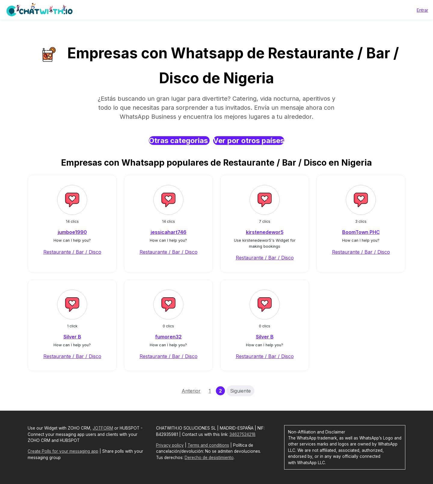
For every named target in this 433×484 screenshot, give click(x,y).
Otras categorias (179, 140)
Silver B (72, 337)
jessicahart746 (168, 232)
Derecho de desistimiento (209, 457)
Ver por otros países (248, 140)
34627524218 (242, 434)
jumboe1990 (72, 232)
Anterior (191, 391)
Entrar (422, 10)
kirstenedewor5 (265, 232)
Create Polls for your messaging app (63, 451)
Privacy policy (170, 445)
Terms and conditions (208, 445)
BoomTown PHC (361, 232)
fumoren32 (168, 337)
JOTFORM (103, 428)
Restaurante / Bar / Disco (72, 252)
